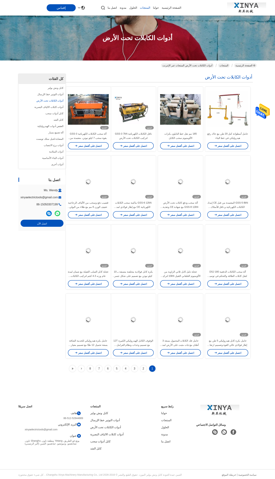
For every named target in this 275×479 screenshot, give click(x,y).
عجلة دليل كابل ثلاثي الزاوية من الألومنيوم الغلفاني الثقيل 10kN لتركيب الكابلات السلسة (181, 276)
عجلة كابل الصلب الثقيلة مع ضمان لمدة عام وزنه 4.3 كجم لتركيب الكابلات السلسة (88, 276)
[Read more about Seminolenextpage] (81, 368)
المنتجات (145, 7)
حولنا (156, 7)
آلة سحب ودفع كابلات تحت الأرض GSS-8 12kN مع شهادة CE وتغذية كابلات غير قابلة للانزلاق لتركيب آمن (180, 207)
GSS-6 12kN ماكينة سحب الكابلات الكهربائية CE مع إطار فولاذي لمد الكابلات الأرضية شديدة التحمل (133, 207)
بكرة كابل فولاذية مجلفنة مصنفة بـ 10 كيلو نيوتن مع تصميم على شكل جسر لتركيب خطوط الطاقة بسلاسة (133, 276)
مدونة (123, 7)
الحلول (133, 7)
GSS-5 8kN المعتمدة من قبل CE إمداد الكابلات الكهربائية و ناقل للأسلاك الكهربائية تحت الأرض (227, 207)
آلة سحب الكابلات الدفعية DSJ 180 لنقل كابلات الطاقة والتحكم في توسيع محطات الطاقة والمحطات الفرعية (228, 276)
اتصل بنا (112, 7)
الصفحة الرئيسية (171, 7)
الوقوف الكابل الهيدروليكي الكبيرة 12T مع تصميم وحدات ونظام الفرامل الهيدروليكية (133, 345)
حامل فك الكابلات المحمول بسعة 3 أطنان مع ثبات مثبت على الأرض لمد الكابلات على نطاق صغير (180, 345)
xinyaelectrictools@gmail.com (39, 197)
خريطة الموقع (229, 474)
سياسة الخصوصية (247, 474)
